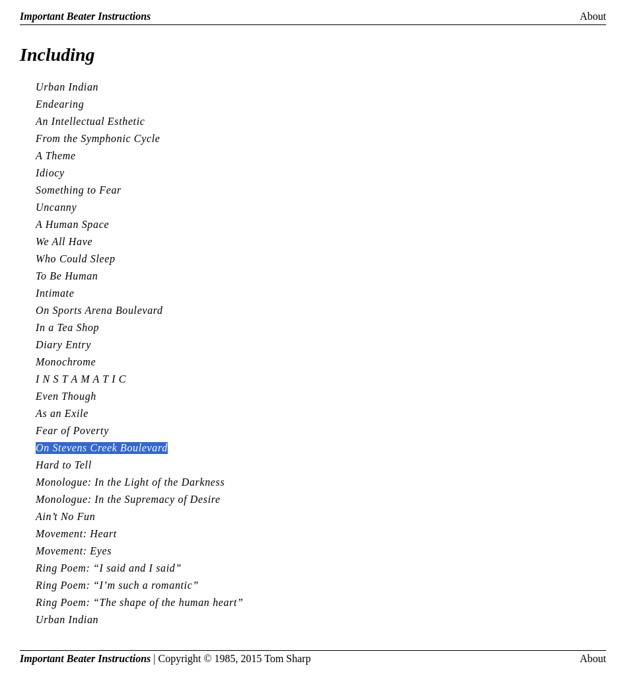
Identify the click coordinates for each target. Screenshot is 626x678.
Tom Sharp (287, 658)
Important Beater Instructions (85, 16)
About (593, 16)
